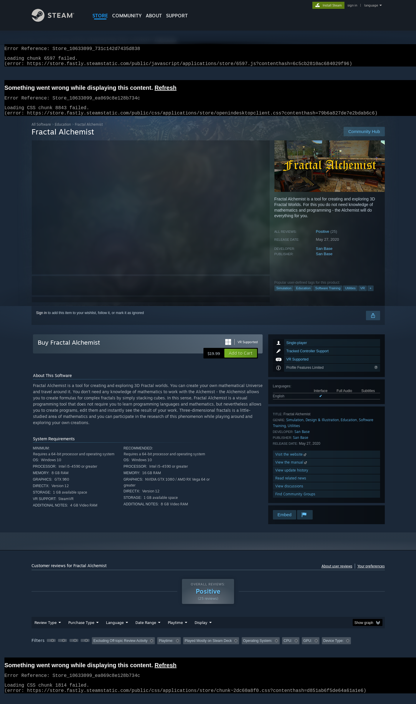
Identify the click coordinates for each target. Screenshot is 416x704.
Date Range (145, 629)
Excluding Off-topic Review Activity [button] (120, 648)
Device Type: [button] (333, 648)
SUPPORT (177, 16)
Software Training (328, 295)
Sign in (41, 320)
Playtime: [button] (166, 648)
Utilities (350, 295)
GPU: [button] (307, 648)
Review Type (45, 629)
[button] (240, 360)
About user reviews (336, 573)
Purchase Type (81, 629)
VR (362, 295)
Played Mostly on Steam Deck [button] (208, 648)
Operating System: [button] (257, 648)
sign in (352, 5)
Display (201, 629)
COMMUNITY (127, 16)
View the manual (291, 469)
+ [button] (370, 295)
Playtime (175, 629)
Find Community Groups (295, 501)
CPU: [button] (288, 648)
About (154, 16)
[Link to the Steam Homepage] (57, 20)
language (371, 5)
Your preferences (371, 573)
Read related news (290, 485)
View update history (291, 477)
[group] (208, 648)
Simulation (283, 295)
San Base (324, 255)
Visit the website (291, 461)
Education (63, 131)
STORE (100, 16)
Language (115, 629)
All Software (41, 131)
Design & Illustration (322, 427)
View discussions (289, 493)
